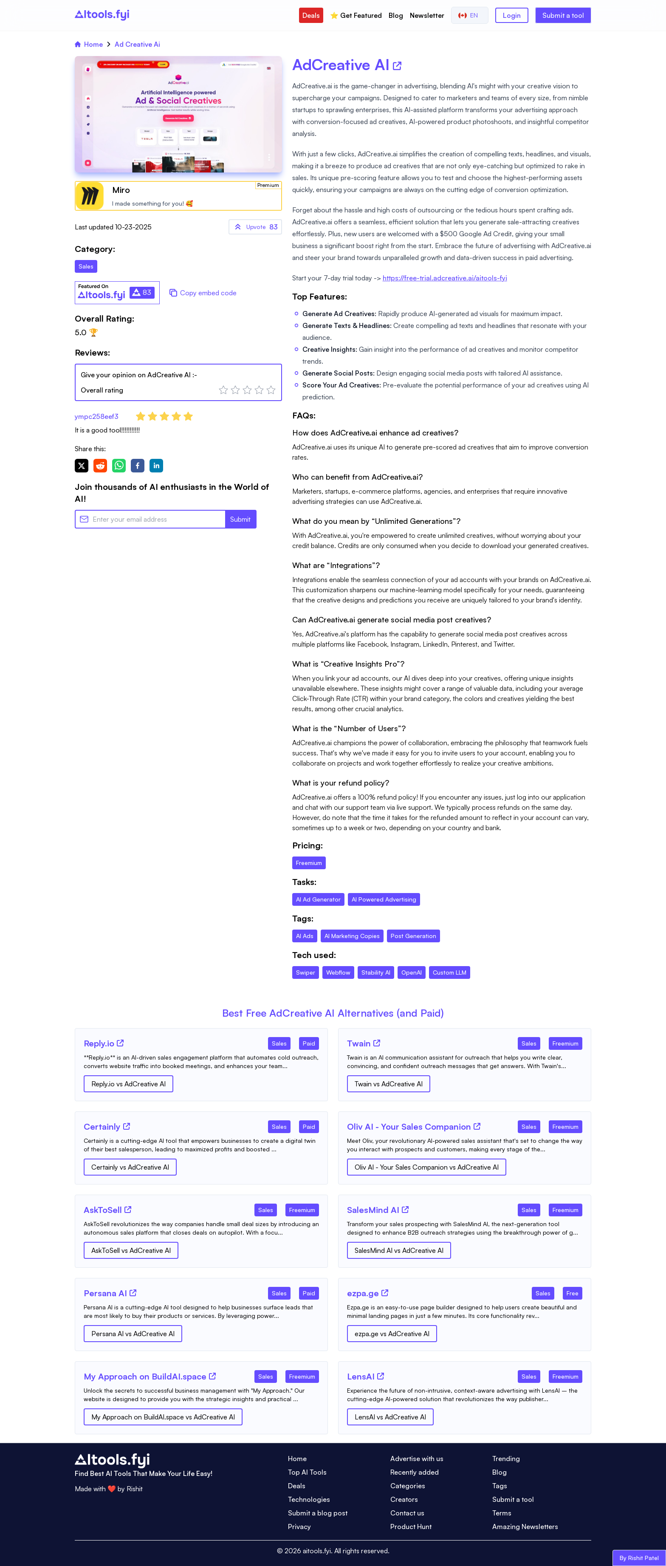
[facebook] (137, 465)
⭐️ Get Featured (356, 15)
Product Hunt (411, 1526)
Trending (506, 1458)
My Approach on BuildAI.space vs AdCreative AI (163, 1417)
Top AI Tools (307, 1472)
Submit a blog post (317, 1513)
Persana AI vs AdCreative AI (133, 1333)
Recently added (414, 1472)
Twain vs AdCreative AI (389, 1084)
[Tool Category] (279, 1042)
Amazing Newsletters (525, 1526)
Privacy (299, 1526)
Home (89, 44)
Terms (501, 1513)
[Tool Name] (99, 1044)
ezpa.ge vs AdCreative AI (392, 1333)
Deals (311, 15)
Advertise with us (416, 1458)
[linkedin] (156, 465)
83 (255, 227)
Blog (396, 15)
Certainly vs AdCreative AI (130, 1167)
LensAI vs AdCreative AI (390, 1417)
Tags (499, 1485)
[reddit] (100, 465)
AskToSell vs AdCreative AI (131, 1250)
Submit (240, 519)
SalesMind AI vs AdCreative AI (399, 1250)
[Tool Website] (120, 1043)
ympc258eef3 (97, 416)
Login (512, 15)
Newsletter (427, 15)
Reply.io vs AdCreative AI (128, 1084)
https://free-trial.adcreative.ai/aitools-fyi (445, 278)
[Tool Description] (201, 1061)
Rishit (135, 1488)
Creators (404, 1499)
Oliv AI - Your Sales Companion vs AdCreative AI (427, 1167)
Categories (407, 1485)
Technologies (309, 1499)
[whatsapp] (119, 465)
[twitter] (81, 465)
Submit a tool (563, 15)
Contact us (407, 1513)
